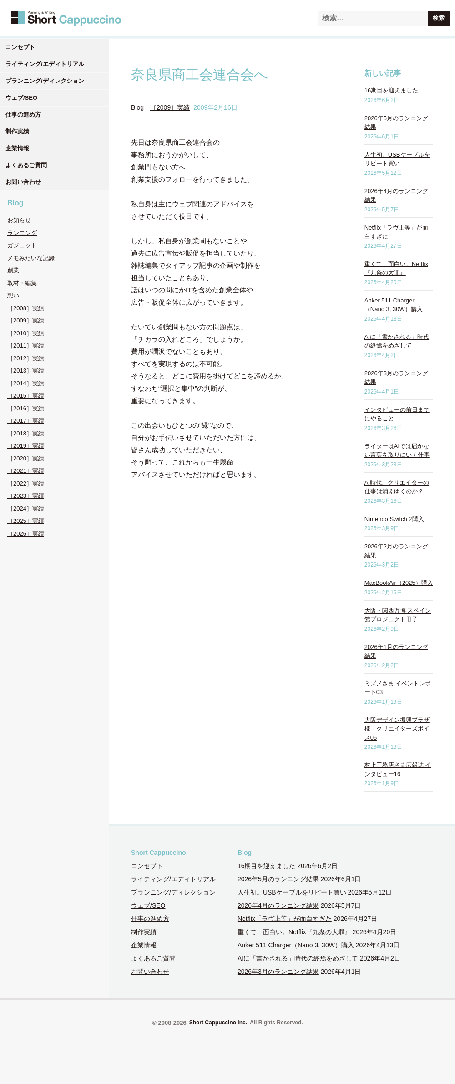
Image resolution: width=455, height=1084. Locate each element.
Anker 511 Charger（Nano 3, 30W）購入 (296, 945)
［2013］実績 (25, 370)
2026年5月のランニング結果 (278, 879)
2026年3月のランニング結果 (278, 971)
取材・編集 (22, 283)
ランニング (22, 233)
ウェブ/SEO (21, 97)
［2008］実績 (25, 308)
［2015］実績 (25, 395)
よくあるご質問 (26, 165)
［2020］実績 (25, 458)
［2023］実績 (25, 495)
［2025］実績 (25, 520)
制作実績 (17, 131)
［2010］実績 (25, 333)
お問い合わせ (23, 182)
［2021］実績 (25, 470)
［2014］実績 (25, 383)
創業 (13, 270)
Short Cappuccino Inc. (218, 1022)
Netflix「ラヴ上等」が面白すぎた (285, 918)
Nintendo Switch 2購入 (394, 519)
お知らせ (19, 220)
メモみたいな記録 (31, 258)
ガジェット (22, 245)
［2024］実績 (25, 508)
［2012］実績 (25, 358)
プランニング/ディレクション (44, 80)
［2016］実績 (25, 408)
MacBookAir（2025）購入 (398, 582)
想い (13, 295)
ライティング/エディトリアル (44, 64)
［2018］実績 (25, 433)
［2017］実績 (25, 420)
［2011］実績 (25, 345)
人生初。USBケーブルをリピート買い (292, 892)
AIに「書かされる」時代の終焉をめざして (298, 958)
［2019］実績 (25, 445)
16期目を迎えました (391, 90)
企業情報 (17, 148)
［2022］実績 (25, 483)
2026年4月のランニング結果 (278, 905)
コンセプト (20, 47)
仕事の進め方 (23, 114)
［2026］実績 (25, 533)
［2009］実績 (25, 320)
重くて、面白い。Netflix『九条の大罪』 (294, 932)
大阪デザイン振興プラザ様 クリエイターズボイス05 (397, 728)
